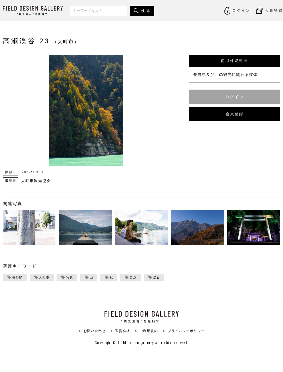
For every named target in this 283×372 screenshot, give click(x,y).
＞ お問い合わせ (88, 331)
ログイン (234, 96)
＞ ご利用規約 (146, 331)
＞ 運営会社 (118, 331)
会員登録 (234, 113)
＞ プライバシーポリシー (186, 331)
